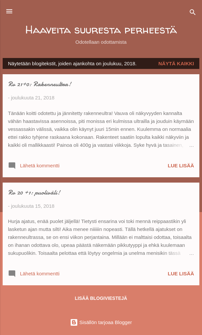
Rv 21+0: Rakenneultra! (39, 84)
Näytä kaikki (176, 63)
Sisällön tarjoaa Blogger (101, 322)
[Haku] (193, 13)
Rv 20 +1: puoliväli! (34, 192)
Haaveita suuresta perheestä (101, 29)
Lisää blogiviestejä (101, 298)
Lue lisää (181, 165)
